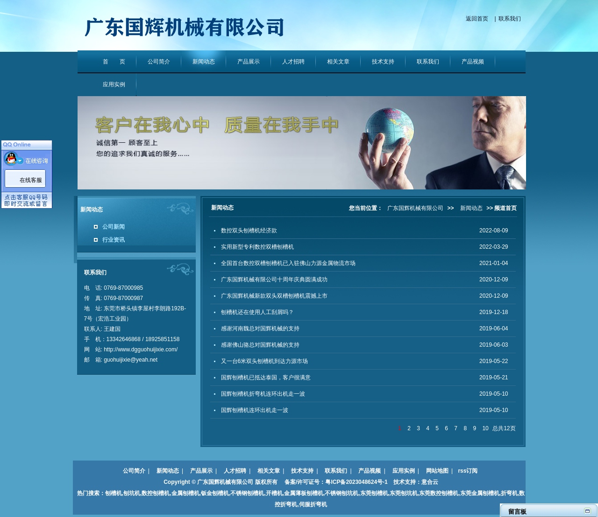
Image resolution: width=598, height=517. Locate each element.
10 (485, 428)
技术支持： (404, 482)
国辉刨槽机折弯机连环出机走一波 (263, 394)
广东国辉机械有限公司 (415, 208)
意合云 (429, 482)
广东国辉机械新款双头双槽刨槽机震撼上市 (274, 296)
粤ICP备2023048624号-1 (356, 482)
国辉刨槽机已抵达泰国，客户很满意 (266, 377)
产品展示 (248, 61)
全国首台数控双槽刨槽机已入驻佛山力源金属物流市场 (288, 263)
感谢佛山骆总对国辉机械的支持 (260, 345)
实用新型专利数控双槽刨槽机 (257, 247)
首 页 (114, 61)
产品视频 (473, 61)
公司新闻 (113, 227)
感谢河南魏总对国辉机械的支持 (260, 328)
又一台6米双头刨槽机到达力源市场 (264, 361)
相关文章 (338, 61)
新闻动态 (203, 61)
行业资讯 (113, 240)
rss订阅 (467, 471)
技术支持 (383, 61)
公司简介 (159, 61)
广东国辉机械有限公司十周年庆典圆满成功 (274, 279)
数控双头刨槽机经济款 (249, 230)
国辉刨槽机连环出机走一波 (254, 410)
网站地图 (437, 471)
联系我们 (509, 18)
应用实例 (114, 84)
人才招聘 (293, 61)
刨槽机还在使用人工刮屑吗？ (257, 312)
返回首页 (477, 18)
